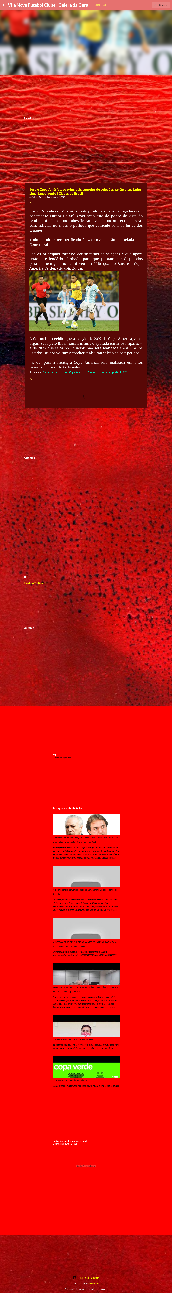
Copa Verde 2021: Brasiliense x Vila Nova (71, 1080)
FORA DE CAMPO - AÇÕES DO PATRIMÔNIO (73, 1039)
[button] (31, 203)
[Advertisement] (86, 94)
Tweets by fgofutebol (63, 758)
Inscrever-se (100, 5)
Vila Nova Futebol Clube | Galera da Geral (48, 5)
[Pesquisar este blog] (155, 5)
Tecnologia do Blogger (86, 1277)
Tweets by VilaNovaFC (35, 583)
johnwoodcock (93, 1283)
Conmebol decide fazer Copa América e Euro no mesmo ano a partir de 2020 (85, 372)
